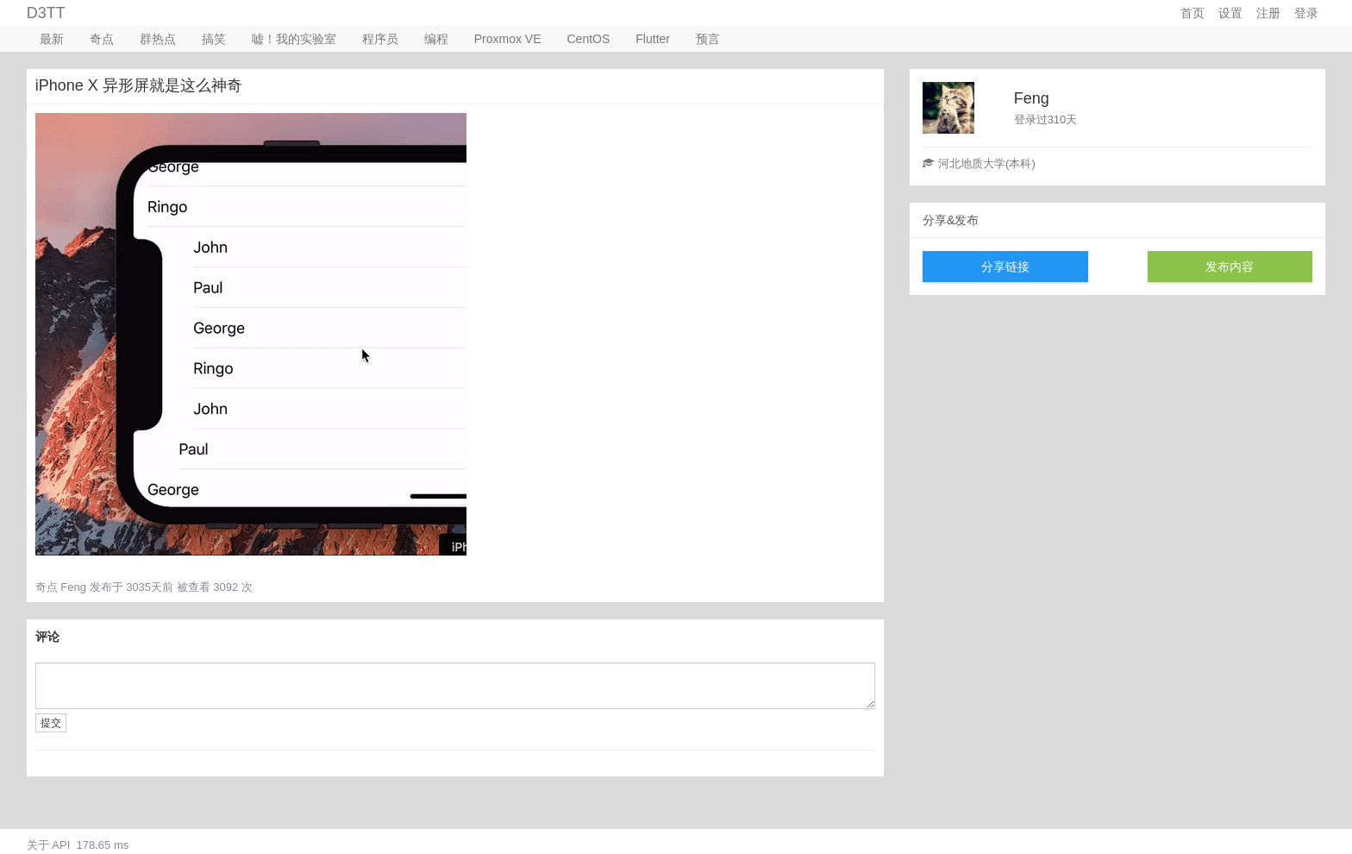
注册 (1268, 13)
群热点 (158, 39)
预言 (708, 39)
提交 (51, 723)
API (61, 844)
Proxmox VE (507, 39)
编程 (436, 39)
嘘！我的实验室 (294, 39)
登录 (1306, 13)
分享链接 (1005, 266)
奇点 (102, 39)
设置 (1230, 13)
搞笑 (214, 39)
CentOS (588, 39)
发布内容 (1229, 266)
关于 (38, 844)
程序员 (380, 39)
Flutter (652, 39)
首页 (1192, 13)
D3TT (46, 13)
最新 (52, 39)
